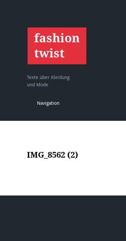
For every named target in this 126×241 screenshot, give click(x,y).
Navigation (48, 103)
